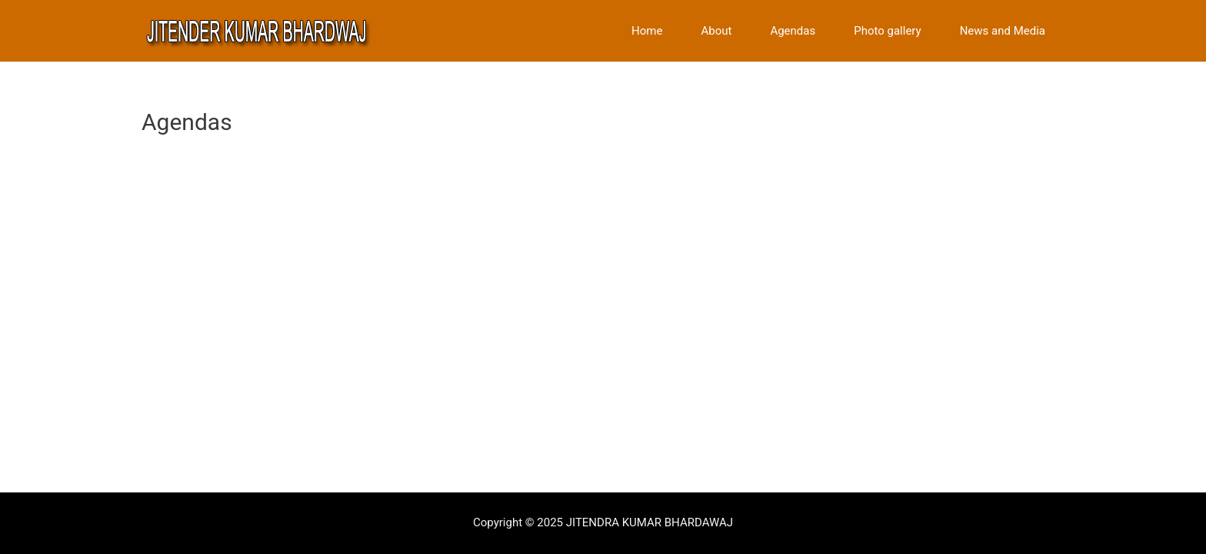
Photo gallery (887, 31)
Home (646, 31)
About (716, 31)
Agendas (792, 31)
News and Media (1002, 31)
